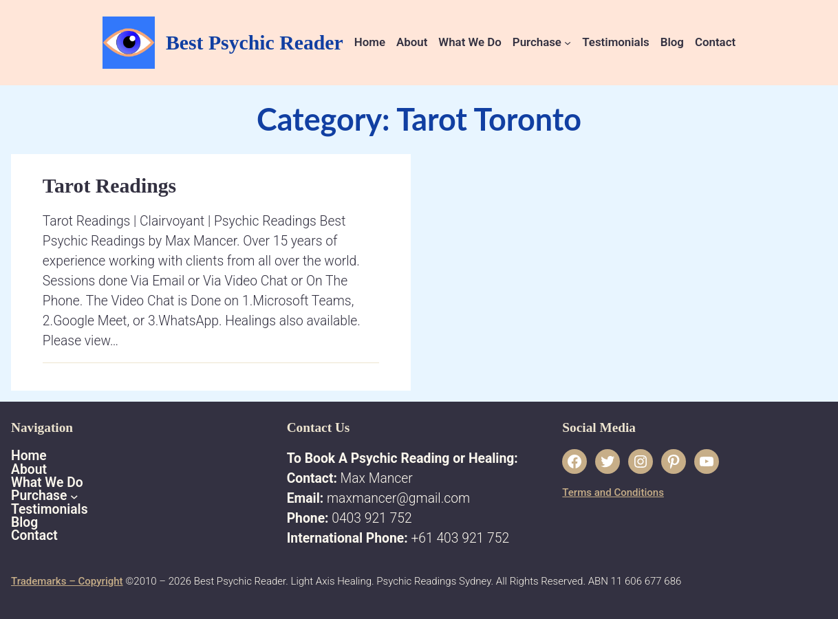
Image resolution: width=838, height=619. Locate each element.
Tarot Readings (109, 185)
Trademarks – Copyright (67, 581)
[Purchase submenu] (567, 42)
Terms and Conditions (613, 492)
